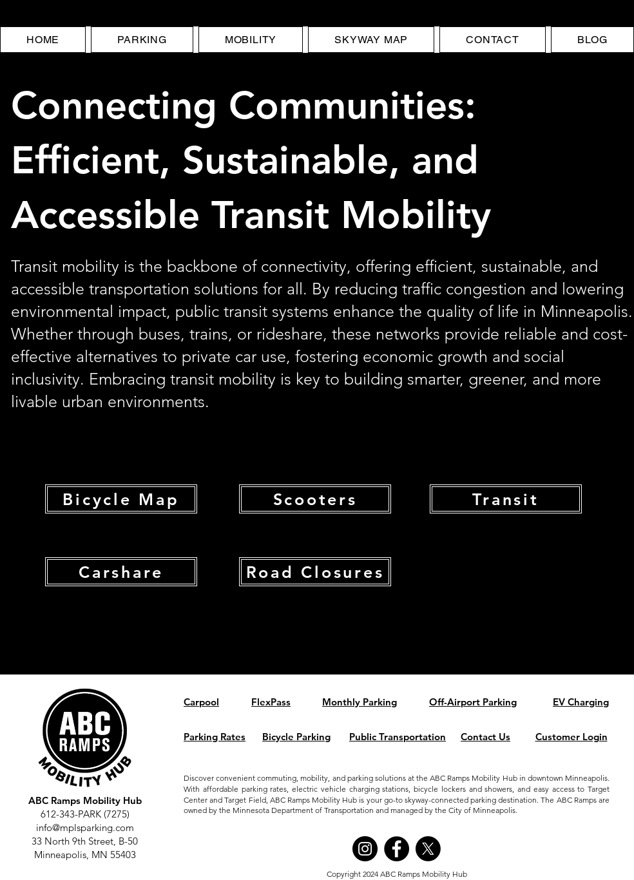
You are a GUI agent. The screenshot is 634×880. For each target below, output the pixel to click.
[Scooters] (315, 498)
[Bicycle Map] (121, 498)
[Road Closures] (315, 571)
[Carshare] (121, 571)
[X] (428, 848)
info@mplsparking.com (85, 827)
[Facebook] (396, 848)
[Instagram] (365, 848)
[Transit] (506, 498)
